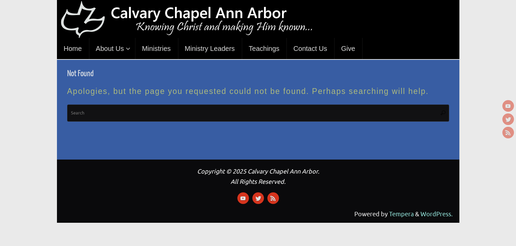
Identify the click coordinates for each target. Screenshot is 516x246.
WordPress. (437, 214)
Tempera (401, 214)
